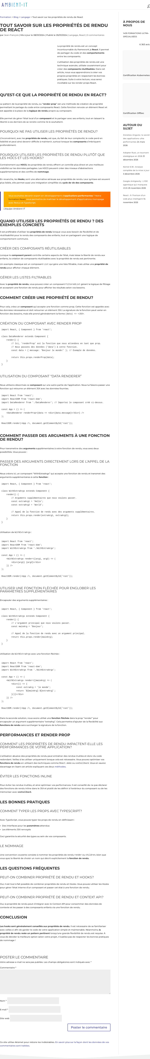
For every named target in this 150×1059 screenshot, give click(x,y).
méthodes (60, 766)
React (82, 35)
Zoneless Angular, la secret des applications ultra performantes (136, 138)
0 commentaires (95, 35)
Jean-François (11, 35)
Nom (3, 1001)
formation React (17, 199)
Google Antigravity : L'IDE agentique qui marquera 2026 (135, 184)
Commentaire (8, 967)
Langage (73, 35)
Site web (4, 1018)
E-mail (4, 1009)
